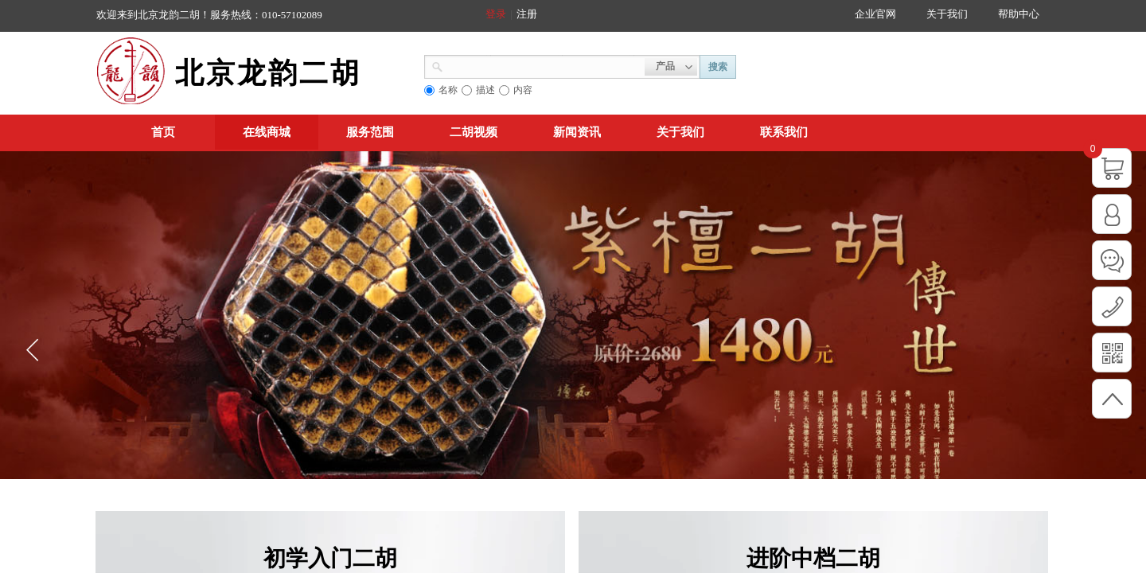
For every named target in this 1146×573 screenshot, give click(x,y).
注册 (526, 14)
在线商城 (266, 132)
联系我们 (784, 132)
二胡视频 (473, 132)
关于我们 (680, 132)
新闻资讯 (577, 132)
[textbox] (544, 65)
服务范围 (370, 132)
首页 (163, 132)
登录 (495, 14)
